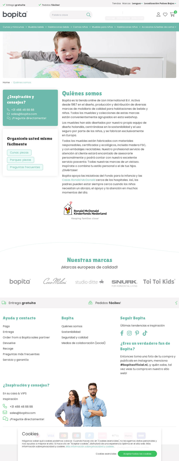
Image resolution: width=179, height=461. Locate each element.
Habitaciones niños (127, 26)
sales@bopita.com (134, 12)
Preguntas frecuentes (25, 178)
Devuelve (9, 354)
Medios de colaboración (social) (84, 354)
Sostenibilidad (71, 343)
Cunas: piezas (19, 164)
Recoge (8, 359)
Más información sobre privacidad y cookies (90, 446)
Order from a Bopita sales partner (26, 348)
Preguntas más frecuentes (21, 365)
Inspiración (10, 410)
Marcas (126, 3)
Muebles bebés (36, 26)
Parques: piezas (20, 171)
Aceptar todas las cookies (137, 453)
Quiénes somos (22, 93)
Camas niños (80, 26)
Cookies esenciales (106, 453)
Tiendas (116, 3)
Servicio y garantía (15, 371)
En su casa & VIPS (15, 404)
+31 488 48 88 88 (112, 13)
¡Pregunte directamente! (26, 129)
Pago (6, 337)
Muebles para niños (102, 26)
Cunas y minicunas (13, 26)
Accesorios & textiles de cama (158, 26)
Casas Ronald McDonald (78, 191)
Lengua (137, 3)
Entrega (8, 343)
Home (6, 93)
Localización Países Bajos (160, 3)
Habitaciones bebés (58, 26)
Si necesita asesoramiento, (18, 3)
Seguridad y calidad (75, 348)
